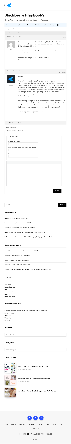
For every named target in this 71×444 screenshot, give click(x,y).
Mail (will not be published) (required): (22, 148)
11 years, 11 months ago (46, 25)
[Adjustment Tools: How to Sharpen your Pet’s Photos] (11, 392)
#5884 (64, 72)
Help (6, 289)
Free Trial (31, 425)
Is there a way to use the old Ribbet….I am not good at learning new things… (26, 310)
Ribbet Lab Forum (10, 296)
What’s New (8, 315)
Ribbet (6, 260)
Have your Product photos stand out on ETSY (18, 223)
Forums (12, 20)
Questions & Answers (24, 20)
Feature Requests (10, 287)
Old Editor (7, 320)
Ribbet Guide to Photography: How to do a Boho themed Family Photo (25, 232)
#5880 (64, 38)
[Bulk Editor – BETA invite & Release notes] (11, 368)
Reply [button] (60, 38)
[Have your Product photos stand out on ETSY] (11, 380)
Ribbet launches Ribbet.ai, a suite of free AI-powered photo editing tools (30, 269)
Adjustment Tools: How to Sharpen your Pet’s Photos (20, 227)
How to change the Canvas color (21, 255)
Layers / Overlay (9, 313)
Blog (47, 425)
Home (7, 20)
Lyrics (61, 425)
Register (22, 425)
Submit (57, 190)
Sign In (13, 425)
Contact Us (35, 428)
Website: (11, 154)
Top (35, 440)
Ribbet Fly (7, 294)
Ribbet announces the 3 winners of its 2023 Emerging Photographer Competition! (28, 237)
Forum (54, 425)
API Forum (8, 284)
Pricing (40, 425)
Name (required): (14, 141)
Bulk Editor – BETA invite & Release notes (16, 218)
